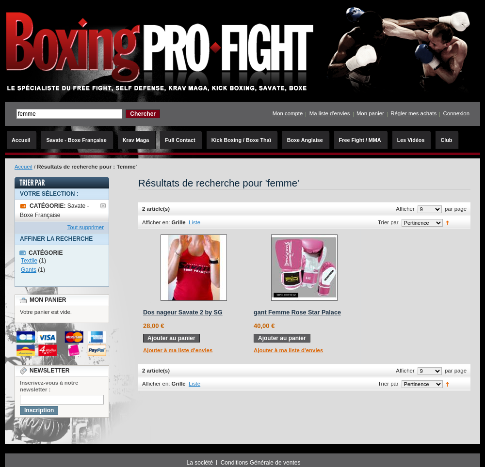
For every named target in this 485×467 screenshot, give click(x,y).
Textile (29, 260)
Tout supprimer (85, 227)
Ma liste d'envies (329, 113)
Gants (28, 269)
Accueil (23, 167)
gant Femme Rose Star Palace (297, 312)
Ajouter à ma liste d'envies (177, 350)
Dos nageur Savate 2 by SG (183, 312)
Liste (194, 222)
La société (200, 462)
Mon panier (370, 113)
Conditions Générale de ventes (261, 462)
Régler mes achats (413, 113)
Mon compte (288, 113)
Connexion (456, 113)
